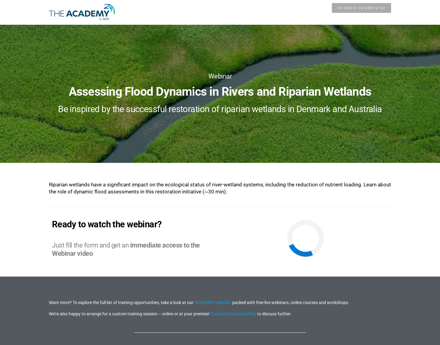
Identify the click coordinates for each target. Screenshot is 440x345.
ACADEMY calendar (212, 302)
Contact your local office (233, 313)
